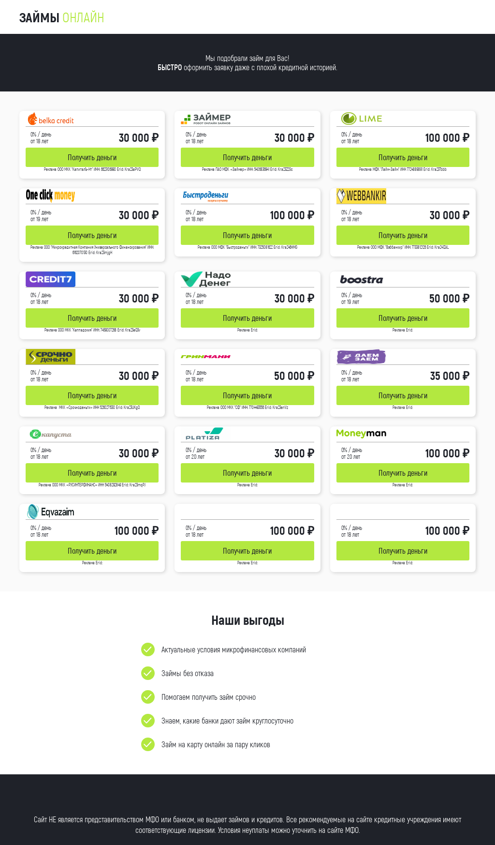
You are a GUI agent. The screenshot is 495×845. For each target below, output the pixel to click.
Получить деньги (92, 157)
